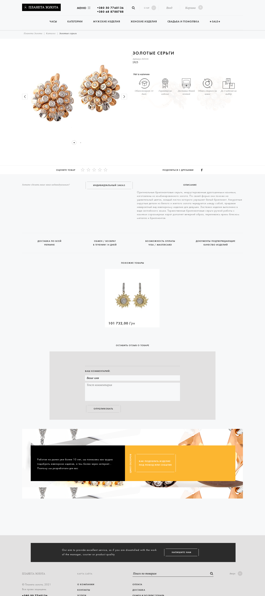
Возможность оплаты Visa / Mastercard (160, 241)
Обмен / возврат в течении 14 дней (105, 241)
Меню (83, 8)
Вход (169, 7)
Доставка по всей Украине (49, 241)
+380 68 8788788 (110, 11)
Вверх (236, 573)
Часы (53, 21)
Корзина (193, 7)
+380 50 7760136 (110, 8)
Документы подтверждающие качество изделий (215, 241)
